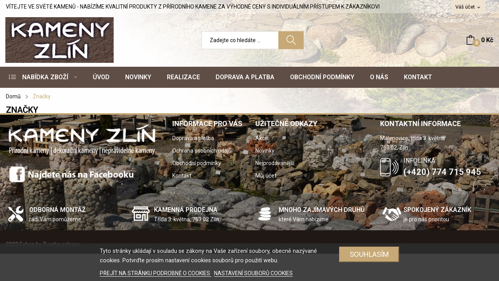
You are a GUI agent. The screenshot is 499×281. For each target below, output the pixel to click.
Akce (261, 138)
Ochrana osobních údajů (202, 151)
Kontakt (181, 176)
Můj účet (265, 176)
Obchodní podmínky (196, 163)
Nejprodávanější (274, 163)
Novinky (264, 151)
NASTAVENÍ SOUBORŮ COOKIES (253, 273)
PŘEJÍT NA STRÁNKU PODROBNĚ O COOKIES (155, 273)
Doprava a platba (193, 138)
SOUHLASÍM (369, 254)
